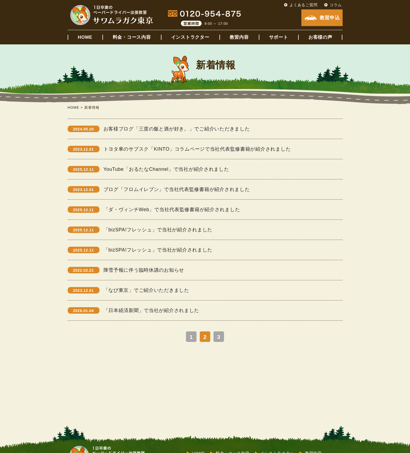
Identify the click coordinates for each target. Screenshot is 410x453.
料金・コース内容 (132, 37)
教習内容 (239, 37)
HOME (85, 37)
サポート (278, 37)
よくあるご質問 (303, 5)
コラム (336, 5)
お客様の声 (320, 37)
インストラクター (190, 37)
